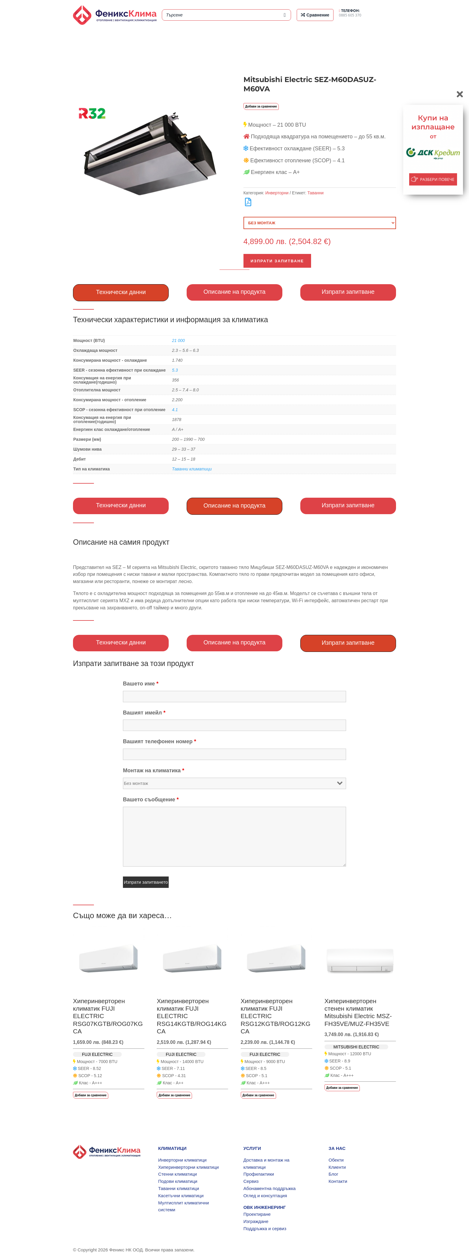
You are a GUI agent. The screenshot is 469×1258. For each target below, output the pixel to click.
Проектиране (257, 1214)
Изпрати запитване (277, 260)
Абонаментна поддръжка (269, 1188)
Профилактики (258, 1174)
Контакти (337, 1181)
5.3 (175, 370)
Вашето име (141, 684)
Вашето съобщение (151, 800)
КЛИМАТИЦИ (172, 1148)
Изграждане (256, 1221)
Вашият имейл (144, 713)
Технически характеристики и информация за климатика (170, 319)
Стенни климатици (177, 1174)
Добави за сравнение (261, 106)
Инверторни (277, 192)
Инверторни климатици (182, 1159)
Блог (333, 1174)
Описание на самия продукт (121, 542)
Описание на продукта (234, 291)
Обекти (335, 1159)
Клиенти (337, 1167)
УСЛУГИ (252, 1148)
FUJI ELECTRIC (97, 1054)
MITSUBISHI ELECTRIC (356, 1046)
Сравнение (318, 15)
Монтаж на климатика (153, 770)
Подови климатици (177, 1181)
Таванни (315, 192)
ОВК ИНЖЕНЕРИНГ (264, 1207)
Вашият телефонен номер (159, 741)
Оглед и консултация (265, 1195)
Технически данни (121, 292)
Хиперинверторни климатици (188, 1167)
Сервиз (251, 1181)
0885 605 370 (350, 13)
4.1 (175, 409)
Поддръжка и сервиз (264, 1228)
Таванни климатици (192, 469)
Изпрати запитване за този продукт (133, 663)
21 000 (178, 340)
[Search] (285, 15)
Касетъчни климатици (181, 1195)
